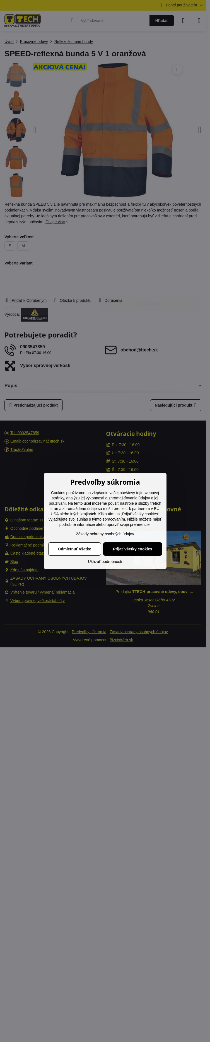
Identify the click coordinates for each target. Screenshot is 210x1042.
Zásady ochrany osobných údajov (105, 534)
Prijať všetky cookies (132, 549)
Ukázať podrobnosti (105, 561)
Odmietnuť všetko (74, 549)
